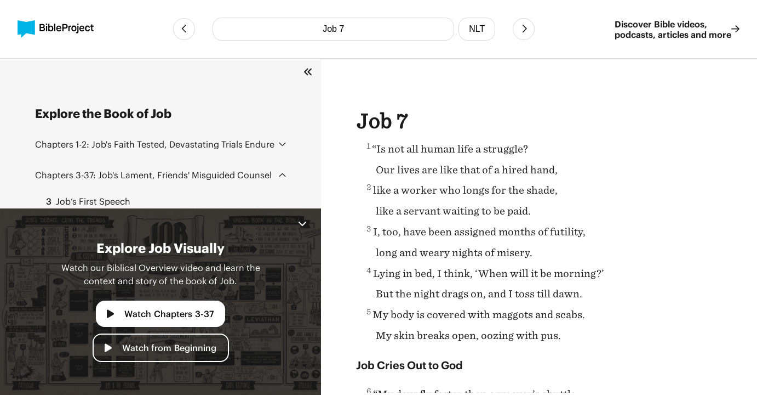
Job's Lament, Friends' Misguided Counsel (153, 175)
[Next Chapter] (524, 29)
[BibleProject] (56, 29)
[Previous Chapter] (184, 29)
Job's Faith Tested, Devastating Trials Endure (154, 144)
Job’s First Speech (84, 201)
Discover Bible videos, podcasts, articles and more (677, 29)
